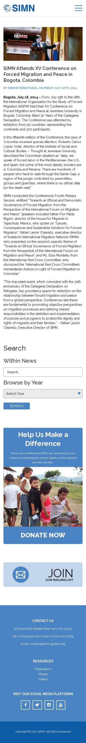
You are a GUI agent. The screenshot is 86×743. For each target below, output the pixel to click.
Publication (43, 669)
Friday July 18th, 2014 (60, 88)
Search (16, 406)
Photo (43, 674)
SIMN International (23, 88)
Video (43, 679)
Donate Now (43, 535)
